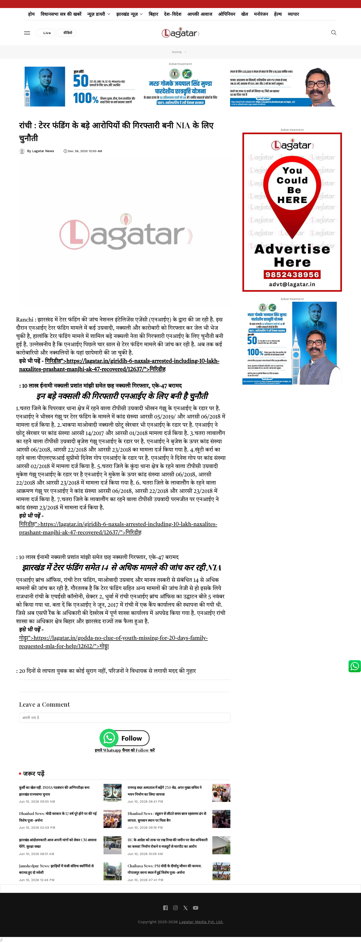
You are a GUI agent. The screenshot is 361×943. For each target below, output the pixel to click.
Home (177, 52)
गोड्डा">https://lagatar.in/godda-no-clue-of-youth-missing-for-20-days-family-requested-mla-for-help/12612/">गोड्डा (113, 642)
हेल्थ (278, 14)
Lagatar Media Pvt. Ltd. (201, 921)
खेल (244, 14)
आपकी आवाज (199, 14)
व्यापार (293, 14)
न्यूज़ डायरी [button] (98, 14)
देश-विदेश (172, 14)
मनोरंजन (261, 14)
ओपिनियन (226, 14)
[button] (27, 33)
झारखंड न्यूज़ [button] (129, 14)
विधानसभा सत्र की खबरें (61, 14)
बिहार (153, 14)
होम (31, 14)
